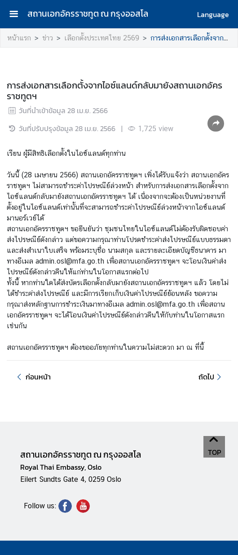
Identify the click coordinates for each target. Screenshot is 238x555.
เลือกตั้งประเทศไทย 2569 (101, 38)
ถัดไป (211, 376)
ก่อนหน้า (32, 376)
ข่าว (47, 38)
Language (213, 14)
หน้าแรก (19, 38)
